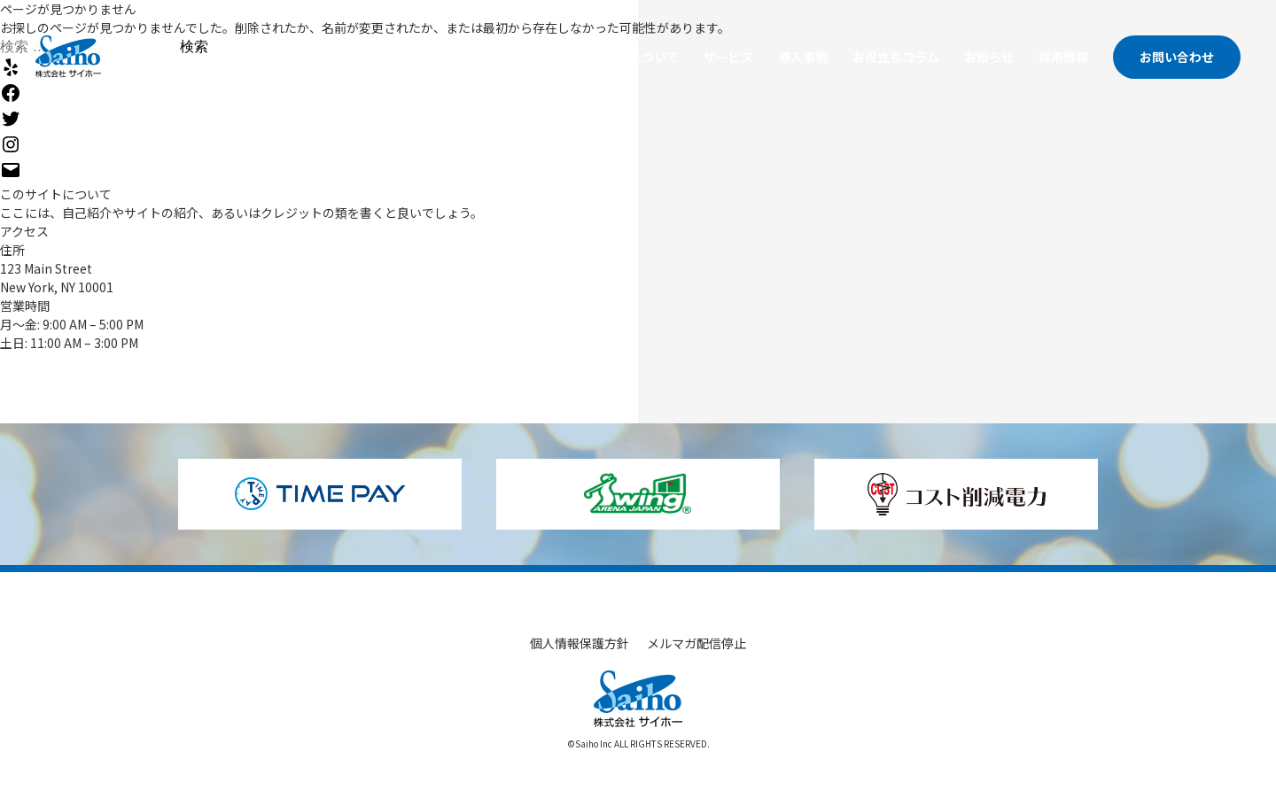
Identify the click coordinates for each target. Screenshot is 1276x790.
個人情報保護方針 (579, 643)
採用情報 (1063, 57)
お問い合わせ (1177, 57)
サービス (728, 57)
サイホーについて (629, 57)
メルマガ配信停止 (696, 643)
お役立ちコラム (895, 57)
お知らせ (989, 57)
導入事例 (803, 57)
